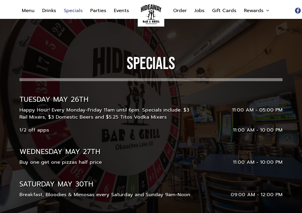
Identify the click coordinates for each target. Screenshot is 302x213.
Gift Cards (225, 10)
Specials (74, 10)
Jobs (200, 10)
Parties (99, 10)
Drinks (50, 10)
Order (180, 10)
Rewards (256, 10)
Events (121, 10)
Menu (29, 10)
